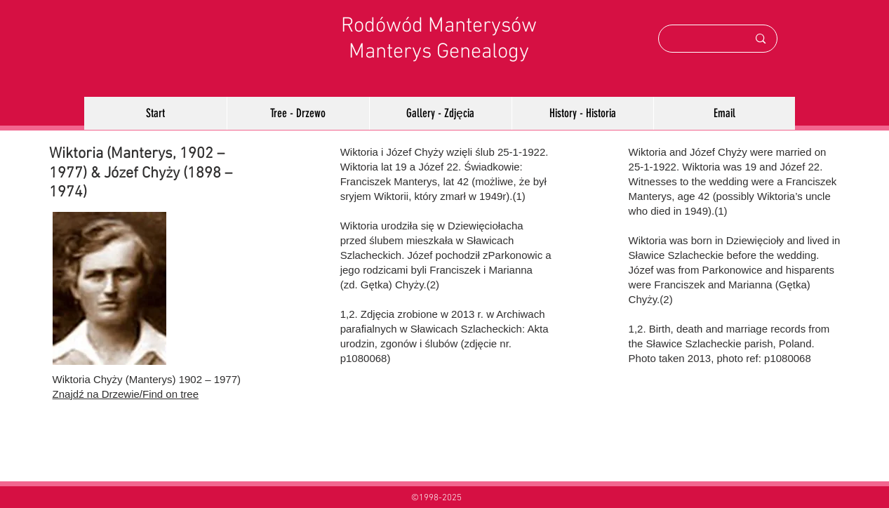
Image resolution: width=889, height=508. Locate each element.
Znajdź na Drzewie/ (97, 394)
